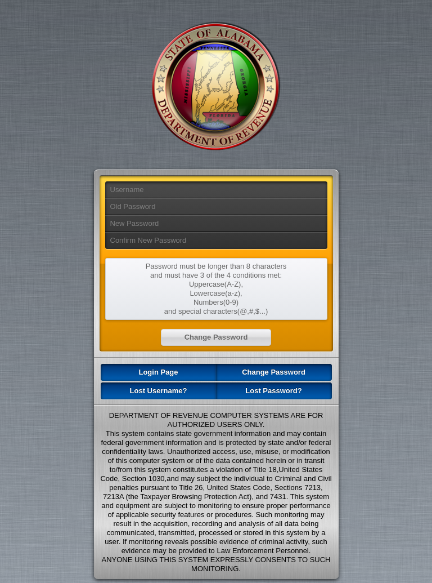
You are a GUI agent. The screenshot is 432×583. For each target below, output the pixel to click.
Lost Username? (158, 390)
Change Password (273, 372)
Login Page (158, 372)
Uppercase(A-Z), (216, 284)
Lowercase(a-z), (216, 293)
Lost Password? (273, 390)
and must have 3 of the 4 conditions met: (216, 275)
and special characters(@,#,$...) (216, 311)
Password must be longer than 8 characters (216, 266)
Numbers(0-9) (216, 302)
